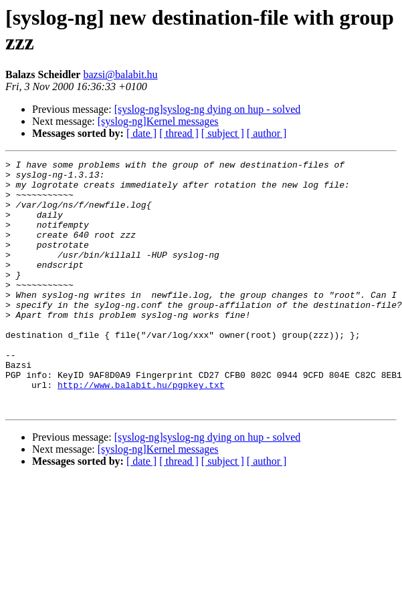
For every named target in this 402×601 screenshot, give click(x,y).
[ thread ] (179, 133)
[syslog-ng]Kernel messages (158, 121)
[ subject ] (222, 133)
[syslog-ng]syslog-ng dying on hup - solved (207, 109)
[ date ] (141, 133)
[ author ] (267, 133)
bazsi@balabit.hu (120, 74)
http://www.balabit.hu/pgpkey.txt (141, 431)
